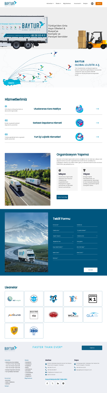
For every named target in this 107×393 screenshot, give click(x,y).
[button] (50, 3)
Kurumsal (77, 3)
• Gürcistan (28, 372)
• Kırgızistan (28, 367)
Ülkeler (58, 3)
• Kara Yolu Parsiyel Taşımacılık (12, 367)
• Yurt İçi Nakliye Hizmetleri (12, 373)
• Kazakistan (28, 364)
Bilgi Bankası (67, 3)
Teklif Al (92, 350)
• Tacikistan (28, 376)
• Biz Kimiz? (8, 382)
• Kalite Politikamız (9, 384)
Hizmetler (49, 3)
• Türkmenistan (29, 374)
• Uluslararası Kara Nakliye (12, 364)
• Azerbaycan (28, 371)
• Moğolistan (28, 378)
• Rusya (27, 369)
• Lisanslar (7, 385)
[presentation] (63, 265)
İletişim (85, 3)
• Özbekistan (28, 366)
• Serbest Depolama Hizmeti (12, 371)
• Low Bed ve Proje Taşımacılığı (12, 365)
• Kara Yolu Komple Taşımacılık (12, 369)
